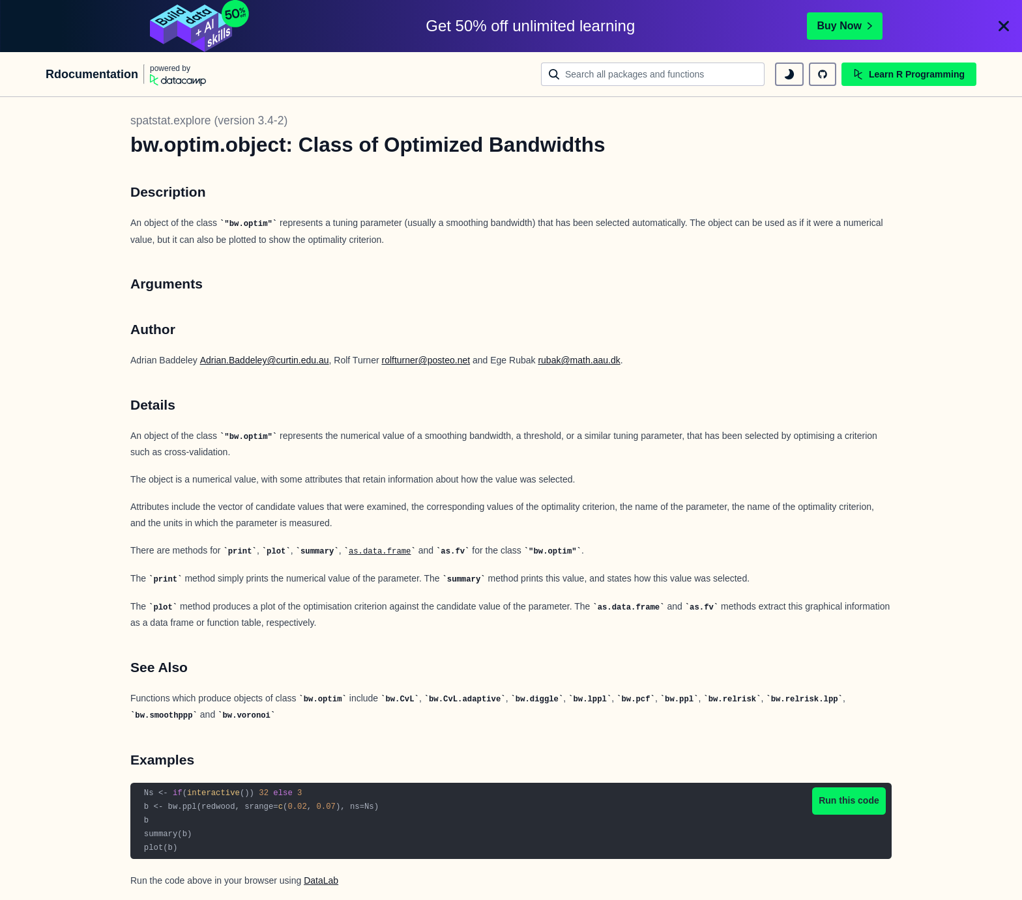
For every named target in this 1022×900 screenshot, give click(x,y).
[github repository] (822, 74)
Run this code (849, 800)
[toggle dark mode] (789, 74)
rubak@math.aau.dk (579, 360)
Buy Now (844, 25)
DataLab (321, 880)
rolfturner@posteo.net (425, 360)
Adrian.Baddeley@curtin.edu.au (264, 360)
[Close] (1004, 26)
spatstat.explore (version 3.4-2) (208, 120)
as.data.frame (380, 551)
